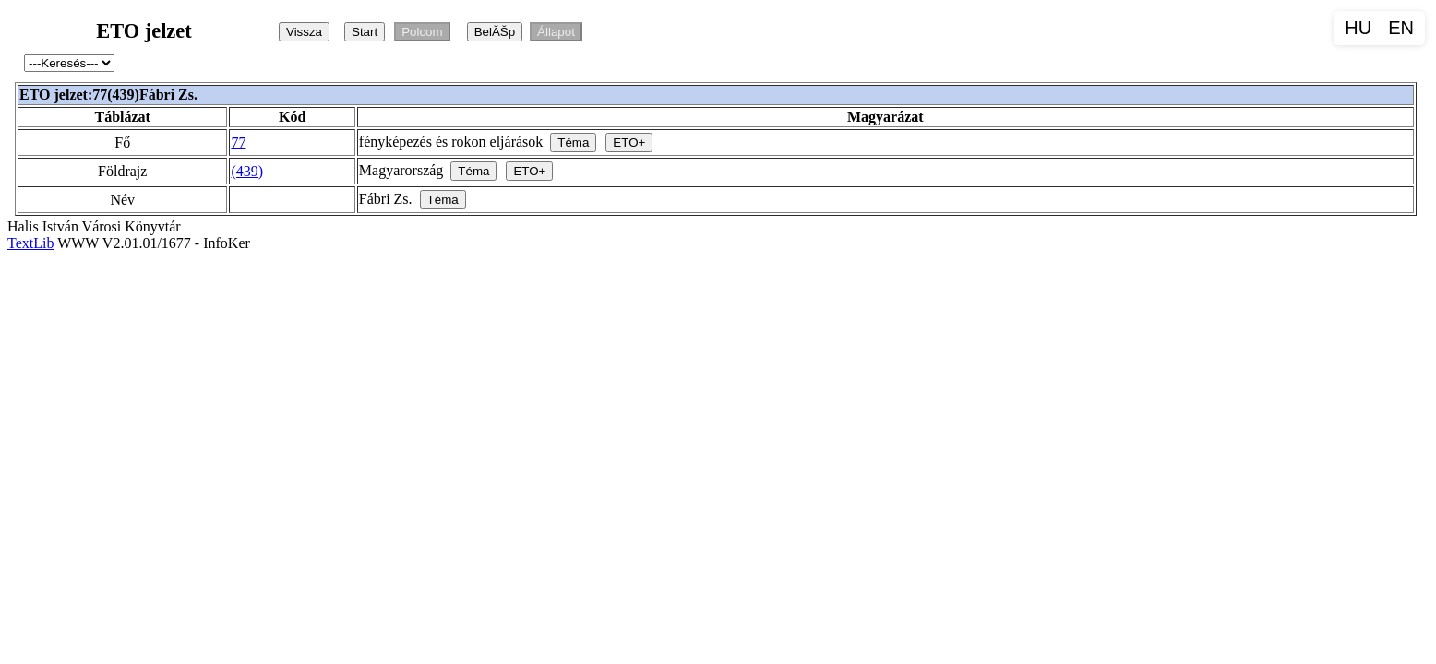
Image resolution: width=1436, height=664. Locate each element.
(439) (247, 171)
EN (1401, 28)
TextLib (30, 243)
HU (1358, 28)
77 (238, 142)
